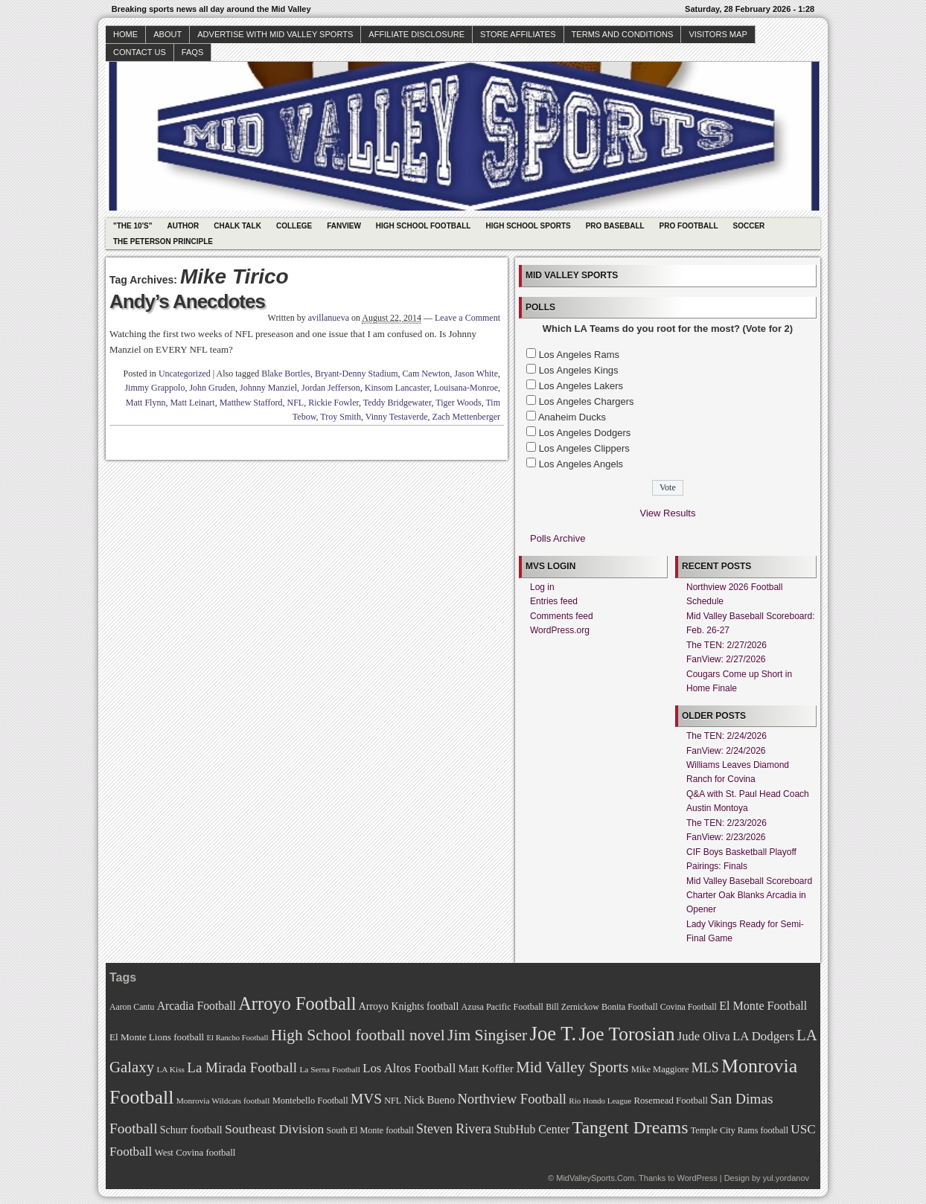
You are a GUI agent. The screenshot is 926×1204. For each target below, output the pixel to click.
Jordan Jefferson (330, 387)
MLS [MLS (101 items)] (705, 1067)
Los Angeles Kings (579, 370)
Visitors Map (718, 34)
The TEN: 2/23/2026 (726, 823)
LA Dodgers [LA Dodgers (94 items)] (763, 1036)
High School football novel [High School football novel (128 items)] (358, 1035)
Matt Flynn (146, 402)
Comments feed (561, 616)
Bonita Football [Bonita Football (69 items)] (629, 1007)
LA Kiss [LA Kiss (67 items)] (170, 1069)
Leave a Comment (467, 318)
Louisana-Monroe (466, 387)
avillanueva (328, 318)
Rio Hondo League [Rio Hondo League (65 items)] (600, 1100)
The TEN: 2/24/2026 (726, 736)
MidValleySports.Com (595, 1177)
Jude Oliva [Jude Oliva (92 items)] (703, 1036)
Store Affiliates (518, 34)
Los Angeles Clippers (584, 448)
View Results (668, 513)
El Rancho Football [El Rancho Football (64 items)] (238, 1038)
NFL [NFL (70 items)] (392, 1100)
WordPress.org (560, 630)
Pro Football (689, 226)
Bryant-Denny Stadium (356, 373)
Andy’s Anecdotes (187, 301)
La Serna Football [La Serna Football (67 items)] (329, 1069)
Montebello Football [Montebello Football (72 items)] (310, 1100)
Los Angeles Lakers (581, 385)
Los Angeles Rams (579, 354)
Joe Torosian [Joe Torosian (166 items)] (626, 1034)
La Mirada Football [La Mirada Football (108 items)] (242, 1067)
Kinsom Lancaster (397, 387)
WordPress (697, 1177)
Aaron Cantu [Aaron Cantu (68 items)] (131, 1007)
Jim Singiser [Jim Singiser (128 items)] (487, 1035)
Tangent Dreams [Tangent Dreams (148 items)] (630, 1127)
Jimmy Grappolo (154, 387)
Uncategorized (185, 373)
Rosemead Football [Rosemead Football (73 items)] (670, 1100)
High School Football (423, 226)
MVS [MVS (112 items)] (366, 1099)
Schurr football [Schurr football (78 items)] (191, 1130)
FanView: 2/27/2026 (726, 659)
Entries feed (554, 601)
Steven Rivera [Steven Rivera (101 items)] (453, 1128)
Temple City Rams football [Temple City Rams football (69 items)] (739, 1130)
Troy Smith (340, 417)
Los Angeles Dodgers (585, 432)
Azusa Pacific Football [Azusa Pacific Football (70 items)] (502, 1007)
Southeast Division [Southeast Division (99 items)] (274, 1128)
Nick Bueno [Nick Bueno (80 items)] (429, 1100)
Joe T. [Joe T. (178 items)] (553, 1033)
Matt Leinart (192, 402)
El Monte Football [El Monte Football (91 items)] (763, 1005)
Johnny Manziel (268, 387)
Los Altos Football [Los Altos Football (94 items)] (409, 1068)
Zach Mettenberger (466, 417)
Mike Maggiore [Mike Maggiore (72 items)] (660, 1069)
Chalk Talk (237, 226)
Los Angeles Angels (581, 464)
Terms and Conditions (623, 34)
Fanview (344, 226)
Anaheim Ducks (572, 417)
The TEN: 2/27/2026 (726, 645)
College (294, 226)
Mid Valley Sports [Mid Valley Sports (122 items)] (572, 1067)
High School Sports (527, 226)
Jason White (476, 373)
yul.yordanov (786, 1177)
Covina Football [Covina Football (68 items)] (688, 1007)
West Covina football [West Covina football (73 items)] (195, 1152)
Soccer (749, 226)
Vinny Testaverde (396, 417)
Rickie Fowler (333, 402)
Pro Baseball (615, 226)
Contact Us (139, 52)
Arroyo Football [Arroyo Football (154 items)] (297, 1003)
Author (183, 226)
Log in (542, 587)
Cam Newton (426, 373)
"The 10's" (132, 226)
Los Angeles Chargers (586, 401)
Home (125, 34)
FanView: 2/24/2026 (726, 751)
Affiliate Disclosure (416, 34)
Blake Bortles (285, 373)
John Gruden (212, 387)
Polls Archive (557, 538)
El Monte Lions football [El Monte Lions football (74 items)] (156, 1037)
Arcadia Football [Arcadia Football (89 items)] (196, 1005)
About (167, 34)
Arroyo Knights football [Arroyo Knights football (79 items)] (409, 1006)
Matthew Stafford (251, 402)
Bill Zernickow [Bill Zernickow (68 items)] (572, 1007)
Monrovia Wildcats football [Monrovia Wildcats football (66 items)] (223, 1100)
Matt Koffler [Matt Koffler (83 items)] (486, 1069)
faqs (192, 52)
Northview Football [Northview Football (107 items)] (511, 1099)
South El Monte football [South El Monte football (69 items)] (369, 1130)
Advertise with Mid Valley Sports (275, 34)
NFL (295, 402)
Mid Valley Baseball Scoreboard (749, 881)
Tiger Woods (458, 402)
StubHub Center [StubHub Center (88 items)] (531, 1129)
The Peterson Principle (163, 241)
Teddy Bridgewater (397, 402)
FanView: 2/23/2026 (726, 837)
